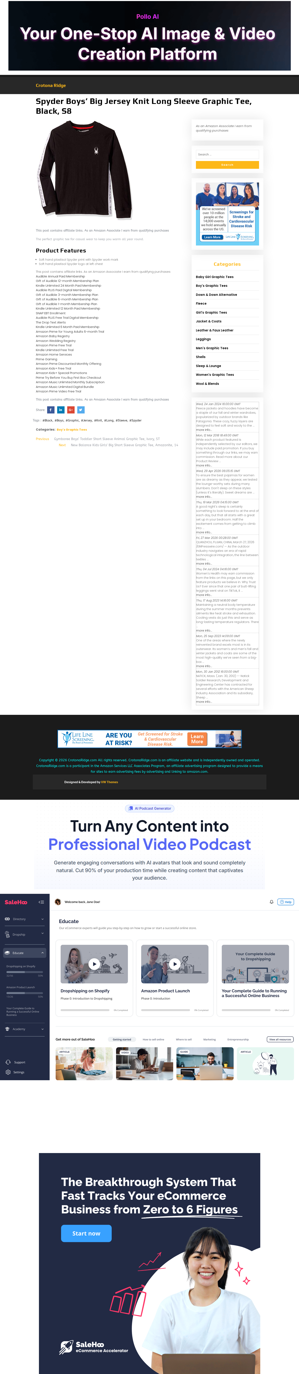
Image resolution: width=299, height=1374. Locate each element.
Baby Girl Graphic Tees (215, 277)
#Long (109, 420)
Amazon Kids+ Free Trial (53, 368)
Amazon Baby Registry (53, 336)
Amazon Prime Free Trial (54, 345)
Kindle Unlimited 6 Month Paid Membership (67, 327)
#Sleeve (121, 420)
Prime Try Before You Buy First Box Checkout (68, 377)
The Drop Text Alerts (51, 322)
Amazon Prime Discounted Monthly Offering (68, 364)
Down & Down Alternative (216, 295)
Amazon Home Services (54, 354)
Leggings (203, 339)
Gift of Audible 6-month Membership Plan (67, 299)
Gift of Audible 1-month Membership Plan (66, 304)
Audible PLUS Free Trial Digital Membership (67, 317)
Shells (201, 357)
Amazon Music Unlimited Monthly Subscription (70, 382)
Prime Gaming (46, 359)
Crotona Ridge (51, 85)
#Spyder (135, 420)
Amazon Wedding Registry (56, 341)
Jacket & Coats (209, 321)
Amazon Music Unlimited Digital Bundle (65, 387)
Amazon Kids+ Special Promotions (61, 373)
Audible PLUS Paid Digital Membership (64, 290)
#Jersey (86, 420)
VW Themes (109, 782)
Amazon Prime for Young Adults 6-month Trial (70, 331)
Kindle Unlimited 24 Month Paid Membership (68, 285)
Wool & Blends (207, 384)
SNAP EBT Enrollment (51, 313)
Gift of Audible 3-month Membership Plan (67, 295)
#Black (47, 420)
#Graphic (72, 420)
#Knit (98, 420)
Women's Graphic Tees (215, 375)
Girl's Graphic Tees (211, 312)
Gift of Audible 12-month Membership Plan (67, 281)
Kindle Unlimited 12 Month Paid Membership (68, 308)
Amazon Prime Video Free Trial (58, 391)
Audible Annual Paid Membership (60, 276)
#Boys (59, 420)
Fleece (201, 303)
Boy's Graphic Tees (72, 430)
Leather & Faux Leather (214, 330)
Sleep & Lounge (208, 366)
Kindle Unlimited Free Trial (55, 350)
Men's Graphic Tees (212, 348)
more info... (204, 430)
